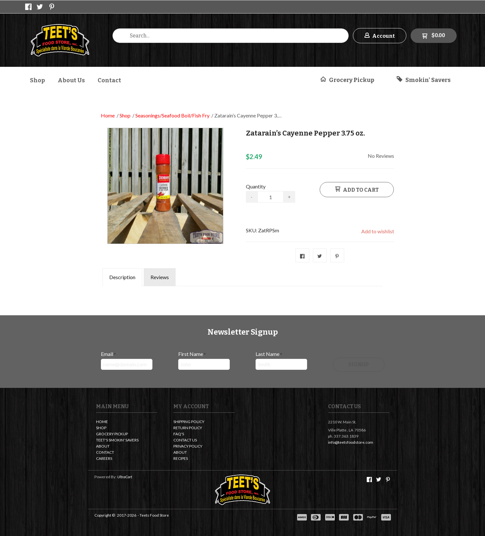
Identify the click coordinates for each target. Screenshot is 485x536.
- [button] (251, 197)
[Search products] (230, 35)
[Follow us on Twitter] (40, 7)
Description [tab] (122, 277)
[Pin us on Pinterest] (52, 7)
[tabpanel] (242, 291)
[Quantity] (270, 197)
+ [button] (289, 197)
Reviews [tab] (159, 277)
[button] (379, 35)
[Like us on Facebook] (28, 7)
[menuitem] (37, 79)
